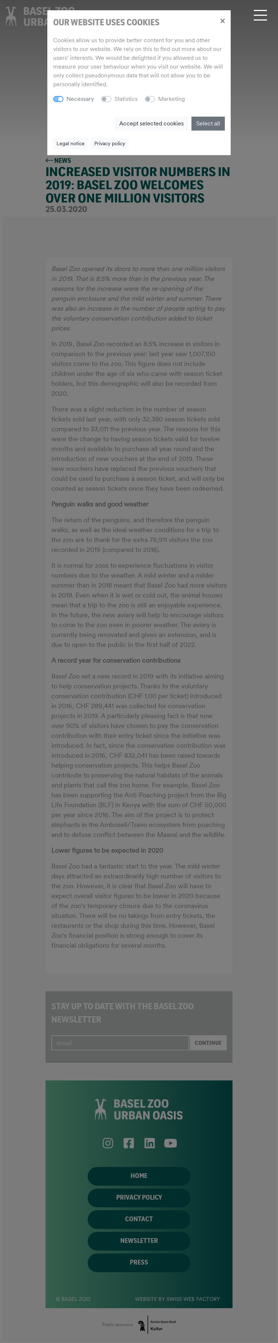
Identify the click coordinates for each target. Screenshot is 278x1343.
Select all (208, 123)
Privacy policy (109, 143)
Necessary (80, 98)
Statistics (126, 98)
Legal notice (70, 143)
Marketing (171, 98)
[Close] (222, 20)
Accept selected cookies (151, 123)
